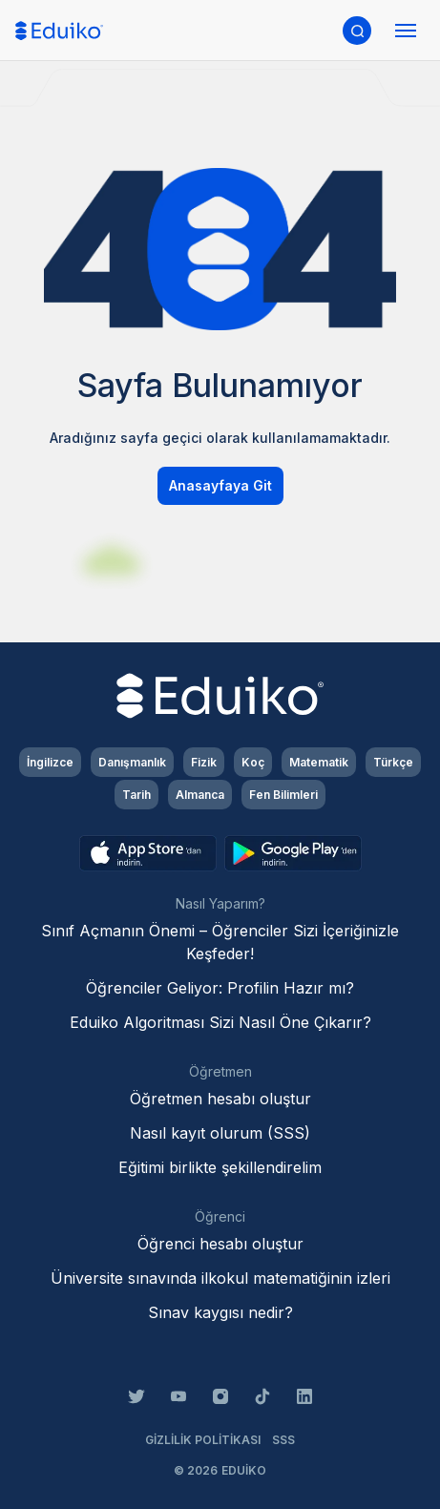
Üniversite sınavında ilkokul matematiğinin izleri (220, 1278)
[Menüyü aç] (406, 30)
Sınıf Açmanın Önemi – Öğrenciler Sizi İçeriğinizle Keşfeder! (220, 942)
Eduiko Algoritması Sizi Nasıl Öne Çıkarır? (220, 1022)
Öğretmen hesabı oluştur (220, 1098)
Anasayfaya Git (220, 485)
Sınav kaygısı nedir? (220, 1312)
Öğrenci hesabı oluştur (220, 1243)
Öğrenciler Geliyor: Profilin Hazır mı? (220, 987)
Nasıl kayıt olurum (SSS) (220, 1132)
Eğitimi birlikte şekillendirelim (220, 1167)
